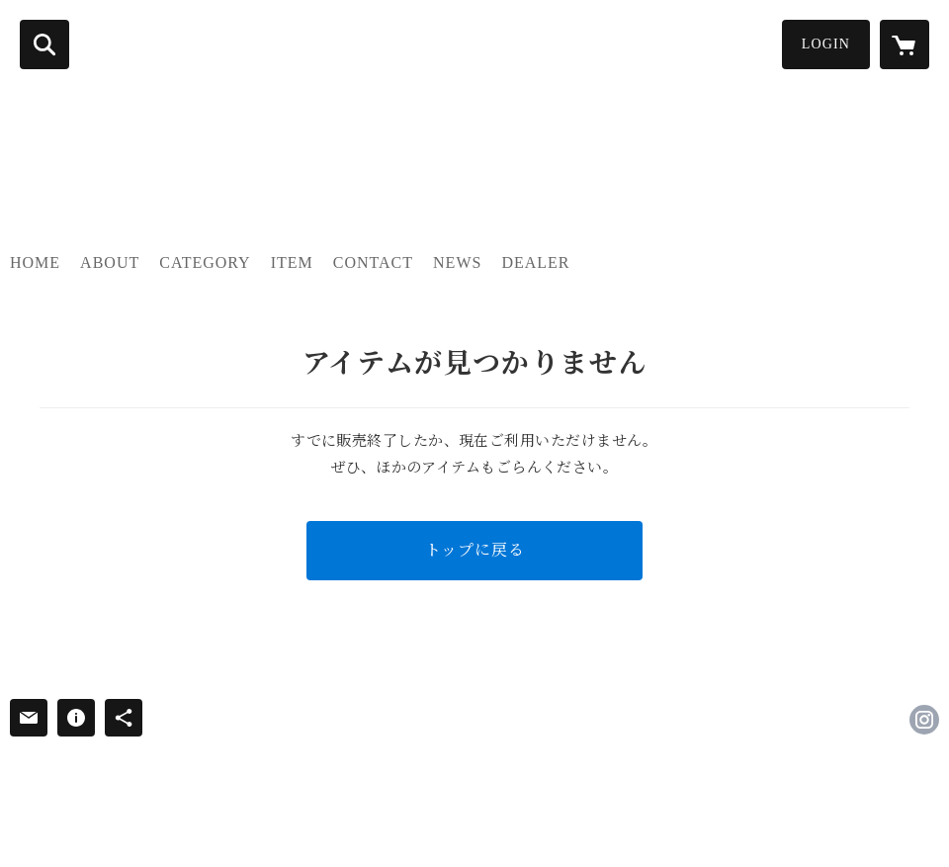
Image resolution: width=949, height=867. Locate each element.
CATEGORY (204, 262)
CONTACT (373, 262)
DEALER (535, 262)
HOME (35, 262)
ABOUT (109, 262)
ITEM (292, 262)
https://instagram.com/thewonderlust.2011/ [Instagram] (924, 720)
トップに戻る (475, 550)
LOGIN (826, 44)
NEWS (457, 262)
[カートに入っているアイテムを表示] (904, 44)
